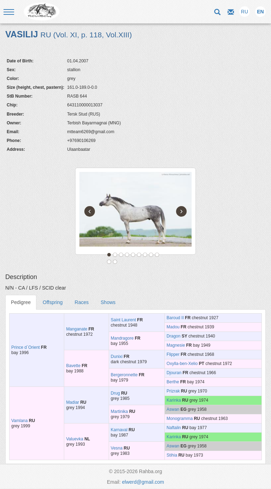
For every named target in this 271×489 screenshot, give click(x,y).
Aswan (173, 409)
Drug (115, 393)
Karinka (174, 400)
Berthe (173, 381)
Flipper (173, 354)
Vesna (116, 448)
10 (109, 262)
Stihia (172, 455)
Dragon (173, 336)
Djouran (174, 372)
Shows (108, 302)
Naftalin (174, 427)
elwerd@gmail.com (143, 482)
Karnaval (119, 429)
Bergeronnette (124, 374)
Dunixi (116, 356)
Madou (173, 326)
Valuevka (74, 439)
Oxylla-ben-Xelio (182, 363)
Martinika (119, 411)
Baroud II (175, 317)
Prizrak (173, 391)
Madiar (72, 402)
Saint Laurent (123, 319)
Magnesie (176, 345)
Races (82, 302)
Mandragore (122, 338)
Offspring (53, 302)
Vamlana (19, 420)
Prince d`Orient (25, 347)
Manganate (76, 329)
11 (115, 262)
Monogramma (180, 418)
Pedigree (21, 302)
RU (244, 11)
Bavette (73, 365)
